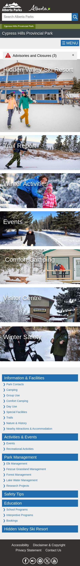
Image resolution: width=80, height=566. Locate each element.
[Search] (37, 17)
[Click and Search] (75, 17)
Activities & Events (20, 437)
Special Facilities (15, 412)
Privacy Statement (28, 550)
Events (9, 443)
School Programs (15, 509)
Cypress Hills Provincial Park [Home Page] (19, 26)
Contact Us (53, 550)
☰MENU (70, 43)
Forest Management (17, 474)
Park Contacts (13, 384)
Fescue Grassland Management (24, 469)
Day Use (10, 406)
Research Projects (16, 485)
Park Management (20, 457)
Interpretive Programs (18, 515)
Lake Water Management (20, 480)
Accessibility (20, 545)
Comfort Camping (15, 401)
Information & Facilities (24, 378)
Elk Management (15, 463)
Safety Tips (14, 494)
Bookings (10, 520)
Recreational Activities (18, 448)
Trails (8, 417)
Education (13, 503)
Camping (10, 389)
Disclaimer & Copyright (49, 545)
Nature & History (15, 423)
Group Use (11, 395)
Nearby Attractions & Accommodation (27, 428)
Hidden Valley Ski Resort (26, 529)
